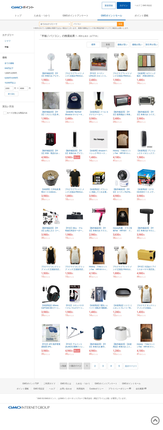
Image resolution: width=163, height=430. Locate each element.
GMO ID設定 (147, 5)
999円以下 (9, 68)
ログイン (124, 5)
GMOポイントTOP (30, 383)
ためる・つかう (42, 15)
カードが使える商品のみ (15, 113)
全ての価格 (9, 63)
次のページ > (131, 366)
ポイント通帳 (141, 15)
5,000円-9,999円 (11, 78)
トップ (18, 15)
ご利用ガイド (49, 383)
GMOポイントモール (111, 15)
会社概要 (141, 389)
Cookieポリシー (96, 389)
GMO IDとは (65, 383)
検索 (120, 24)
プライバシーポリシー (119, 389)
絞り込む (11, 94)
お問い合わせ (66, 389)
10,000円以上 (10, 83)
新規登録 (109, 5)
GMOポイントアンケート (75, 15)
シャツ (8, 41)
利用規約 (81, 389)
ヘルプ (137, 5)
